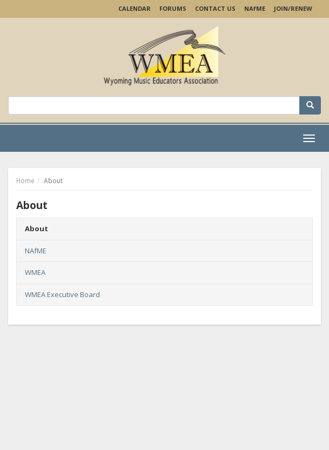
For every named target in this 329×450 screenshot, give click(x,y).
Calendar (134, 8)
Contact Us (215, 8)
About (36, 228)
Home (25, 180)
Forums (172, 8)
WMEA (35, 272)
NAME (254, 8)
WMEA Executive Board (62, 294)
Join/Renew (293, 8)
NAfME (35, 251)
